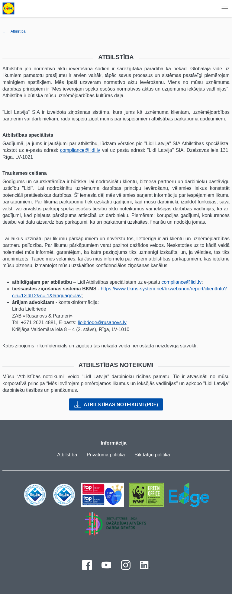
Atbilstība (18, 31)
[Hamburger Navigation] (225, 8)
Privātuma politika (106, 454)
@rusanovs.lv (112, 322)
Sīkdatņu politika (152, 454)
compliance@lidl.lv (80, 150)
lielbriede (87, 322)
